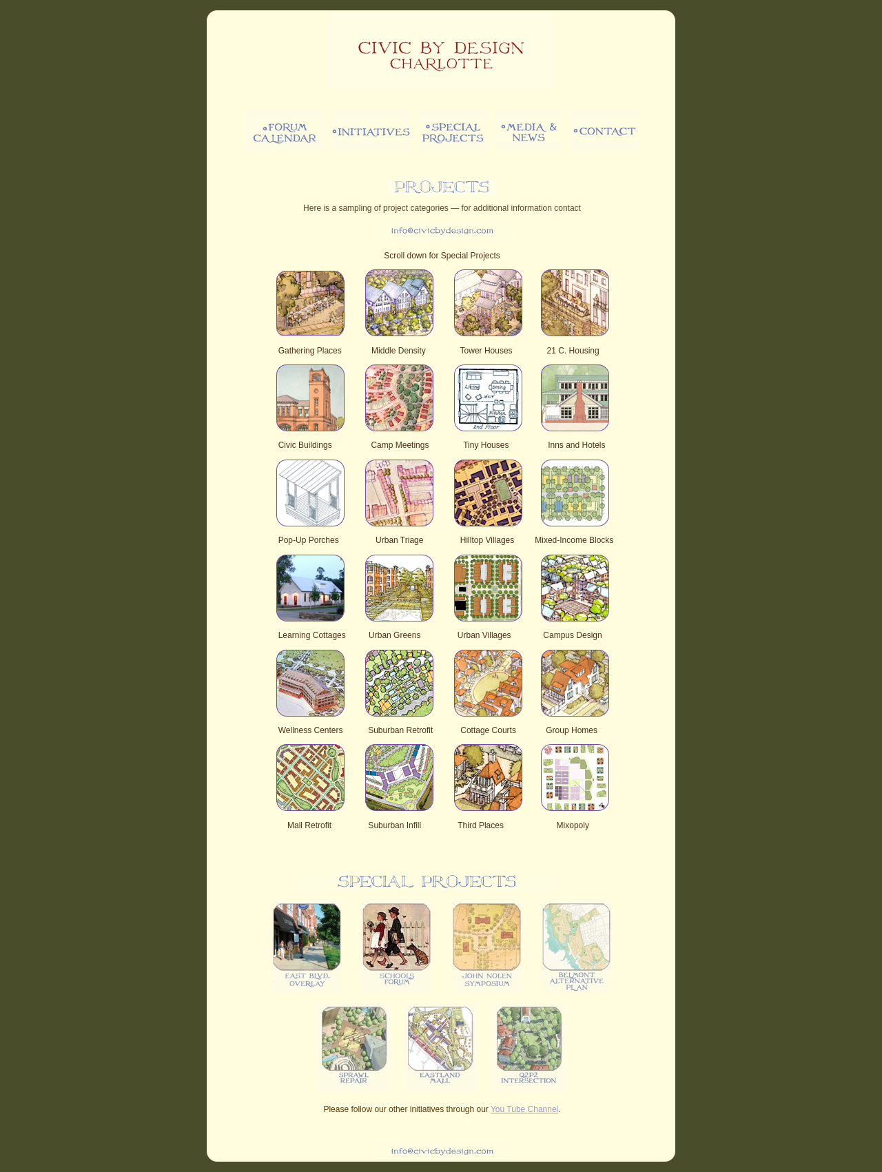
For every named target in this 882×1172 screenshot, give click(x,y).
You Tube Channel (524, 1109)
